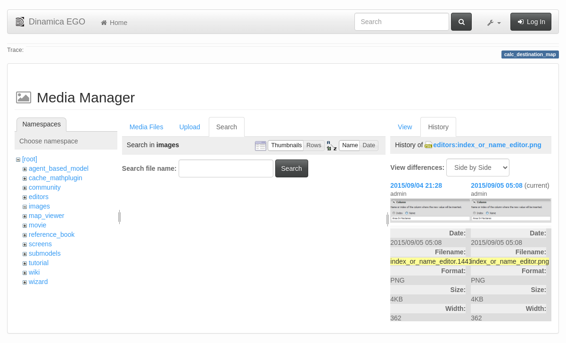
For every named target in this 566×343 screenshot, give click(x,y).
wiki (34, 272)
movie (37, 225)
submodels (45, 253)
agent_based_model (59, 168)
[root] (29, 159)
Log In (531, 21)
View (405, 127)
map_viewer (46, 215)
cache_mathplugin (55, 178)
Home (113, 22)
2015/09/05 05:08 (497, 185)
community (45, 187)
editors (39, 197)
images (39, 206)
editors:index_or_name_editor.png (487, 145)
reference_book (51, 234)
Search (226, 127)
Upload (189, 127)
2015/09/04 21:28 (416, 185)
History (438, 127)
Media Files (147, 127)
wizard (38, 281)
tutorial (39, 263)
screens (40, 244)
